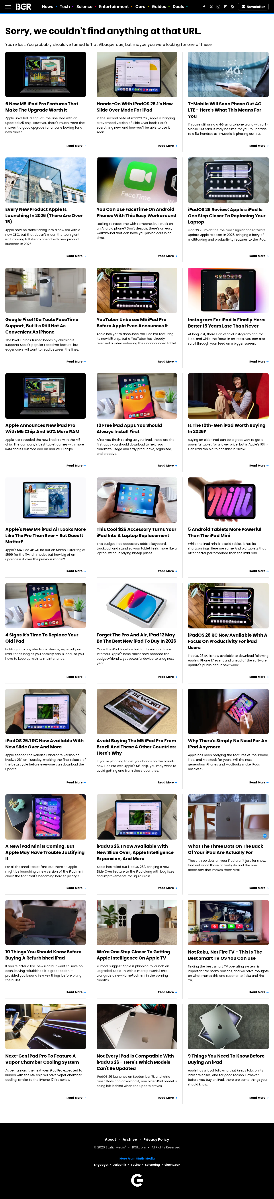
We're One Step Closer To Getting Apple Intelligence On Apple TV (133, 955)
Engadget (101, 1165)
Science (84, 6)
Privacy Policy (156, 1139)
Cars (140, 6)
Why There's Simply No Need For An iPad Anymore (227, 744)
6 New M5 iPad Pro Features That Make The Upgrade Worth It (41, 107)
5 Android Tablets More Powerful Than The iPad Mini (224, 532)
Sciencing (152, 1165)
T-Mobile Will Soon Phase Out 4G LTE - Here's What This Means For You (224, 110)
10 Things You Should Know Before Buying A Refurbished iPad (43, 955)
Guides (159, 6)
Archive (130, 1139)
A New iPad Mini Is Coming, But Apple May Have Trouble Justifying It (45, 852)
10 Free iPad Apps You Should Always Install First (129, 428)
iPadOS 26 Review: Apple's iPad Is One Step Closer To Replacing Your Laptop (227, 216)
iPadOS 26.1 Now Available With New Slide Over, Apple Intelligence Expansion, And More (135, 852)
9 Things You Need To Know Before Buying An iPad (226, 1059)
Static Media (115, 1147)
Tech (65, 6)
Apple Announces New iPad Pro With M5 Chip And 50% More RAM (42, 428)
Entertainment (114, 6)
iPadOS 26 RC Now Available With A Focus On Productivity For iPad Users (227, 641)
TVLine (136, 1165)
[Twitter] (211, 6)
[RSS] (232, 6)
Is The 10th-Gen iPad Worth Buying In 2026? (227, 428)
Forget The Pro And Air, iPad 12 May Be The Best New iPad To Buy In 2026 (136, 638)
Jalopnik (119, 1165)
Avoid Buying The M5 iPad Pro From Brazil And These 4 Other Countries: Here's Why (136, 747)
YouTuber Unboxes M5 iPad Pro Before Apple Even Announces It (132, 323)
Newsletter (253, 7)
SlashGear (172, 1165)
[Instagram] (218, 6)
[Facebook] (204, 6)
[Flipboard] (225, 6)
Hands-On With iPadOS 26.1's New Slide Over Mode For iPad (135, 107)
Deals (178, 6)
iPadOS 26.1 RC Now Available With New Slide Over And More (44, 744)
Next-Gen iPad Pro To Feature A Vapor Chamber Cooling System (42, 1059)
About (110, 1139)
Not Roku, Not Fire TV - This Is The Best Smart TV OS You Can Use (225, 955)
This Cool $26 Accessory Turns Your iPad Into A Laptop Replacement (136, 532)
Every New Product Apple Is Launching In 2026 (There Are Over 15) (44, 215)
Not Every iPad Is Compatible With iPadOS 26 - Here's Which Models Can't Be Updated (135, 1062)
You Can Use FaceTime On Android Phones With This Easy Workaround (136, 212)
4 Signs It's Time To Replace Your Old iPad (41, 638)
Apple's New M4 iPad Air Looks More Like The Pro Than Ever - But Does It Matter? (45, 535)
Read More (74, 146)
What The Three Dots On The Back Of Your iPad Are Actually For (225, 849)
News (47, 6)
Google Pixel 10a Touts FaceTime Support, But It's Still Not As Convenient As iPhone (41, 326)
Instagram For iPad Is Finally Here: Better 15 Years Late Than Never (226, 323)
